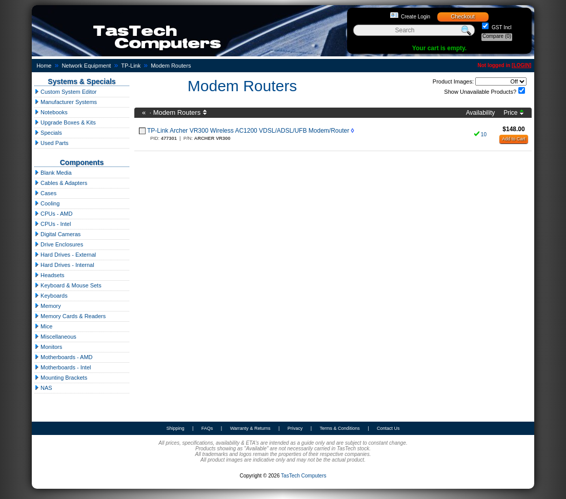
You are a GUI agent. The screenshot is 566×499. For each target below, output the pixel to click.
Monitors (48, 347)
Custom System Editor (65, 92)
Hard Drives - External (65, 255)
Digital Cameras (57, 234)
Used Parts (51, 143)
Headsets (49, 275)
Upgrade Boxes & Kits (65, 122)
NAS (43, 388)
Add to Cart (513, 138)
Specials (48, 133)
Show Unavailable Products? (480, 92)
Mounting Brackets (60, 378)
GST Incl (501, 27)
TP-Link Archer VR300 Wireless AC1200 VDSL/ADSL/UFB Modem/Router (248, 130)
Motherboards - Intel (62, 367)
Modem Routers (171, 66)
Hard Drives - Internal (64, 265)
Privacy (295, 428)
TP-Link (130, 66)
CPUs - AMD (53, 214)
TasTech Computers (303, 476)
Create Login (415, 16)
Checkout (462, 16)
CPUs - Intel (52, 224)
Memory (47, 306)
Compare (496, 36)
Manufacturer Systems (65, 102)
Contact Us (388, 428)
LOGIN (521, 65)
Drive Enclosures (58, 244)
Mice (43, 326)
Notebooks (51, 112)
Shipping (175, 428)
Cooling (46, 203)
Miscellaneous (55, 337)
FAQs (207, 428)
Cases (45, 193)
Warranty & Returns (250, 428)
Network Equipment (86, 66)
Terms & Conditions (340, 428)
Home (43, 66)
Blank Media (53, 173)
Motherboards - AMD (63, 357)
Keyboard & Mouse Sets (68, 285)
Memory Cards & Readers (70, 316)
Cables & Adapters (60, 183)
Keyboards (51, 296)
